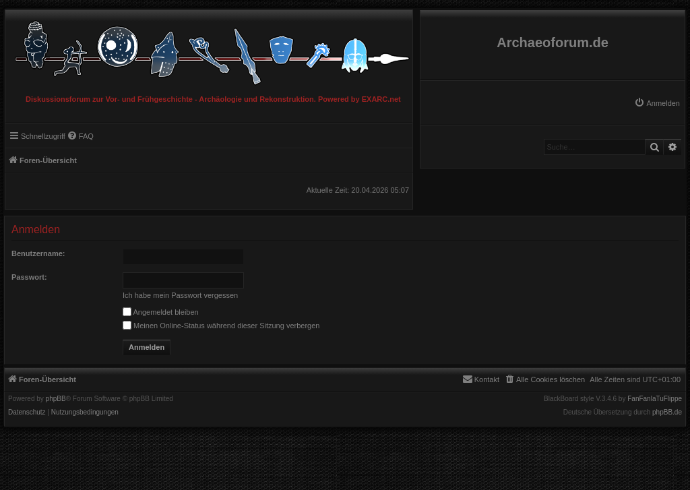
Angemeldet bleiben (161, 312)
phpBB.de (667, 412)
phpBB (56, 399)
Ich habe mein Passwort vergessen (180, 295)
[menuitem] (657, 103)
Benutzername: (38, 253)
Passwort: (29, 277)
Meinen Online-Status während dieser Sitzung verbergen (221, 325)
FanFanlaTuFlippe (654, 399)
